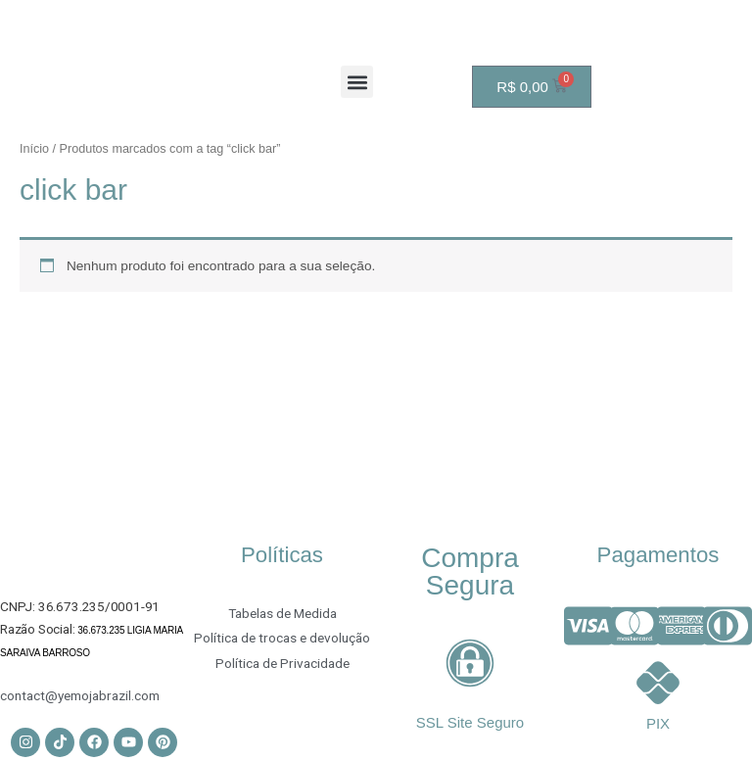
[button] (357, 82)
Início (34, 149)
